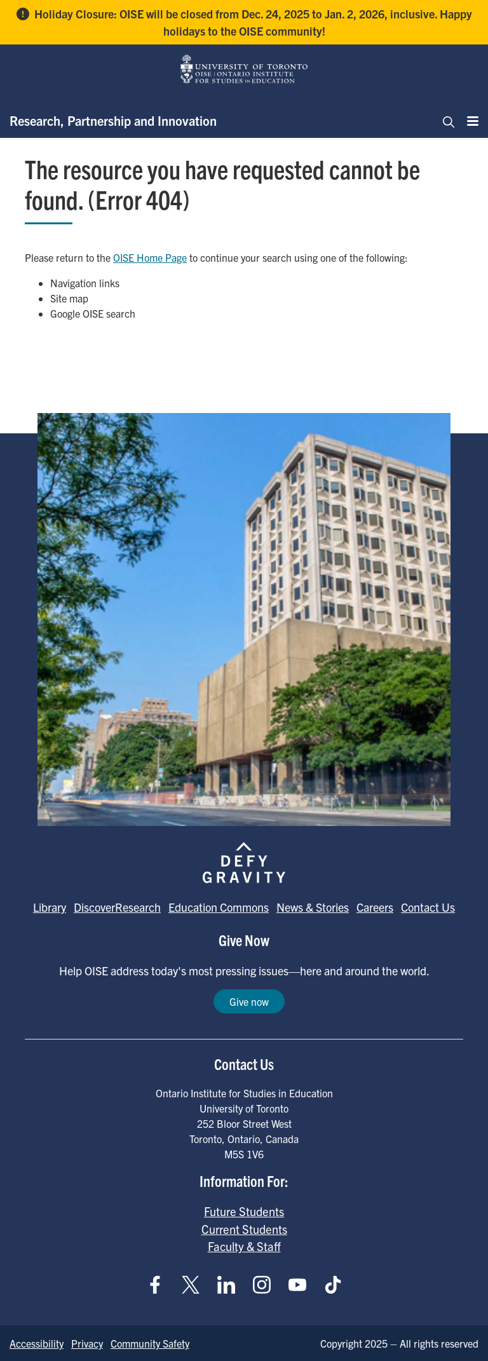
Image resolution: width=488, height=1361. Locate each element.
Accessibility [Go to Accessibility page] (37, 1343)
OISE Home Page (150, 257)
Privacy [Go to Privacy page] (87, 1343)
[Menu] (468, 121)
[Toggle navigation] (444, 121)
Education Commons (218, 907)
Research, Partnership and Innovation (113, 120)
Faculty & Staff (244, 1246)
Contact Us (428, 907)
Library (49, 907)
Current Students (244, 1228)
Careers (374, 907)
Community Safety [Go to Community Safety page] (150, 1343)
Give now (249, 1001)
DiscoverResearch (117, 907)
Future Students (244, 1211)
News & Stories (312, 907)
